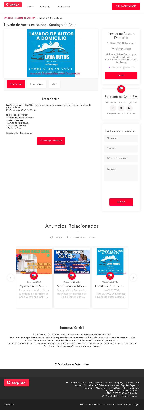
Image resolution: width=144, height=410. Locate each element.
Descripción (16, 84)
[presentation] (121, 189)
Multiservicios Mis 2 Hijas (72, 286)
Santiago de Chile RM (121, 97)
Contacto (9, 405)
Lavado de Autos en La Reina (110, 286)
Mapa (54, 84)
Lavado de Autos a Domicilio (121, 36)
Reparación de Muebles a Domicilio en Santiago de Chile (34, 286)
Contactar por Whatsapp (51, 141)
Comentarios (36, 84)
